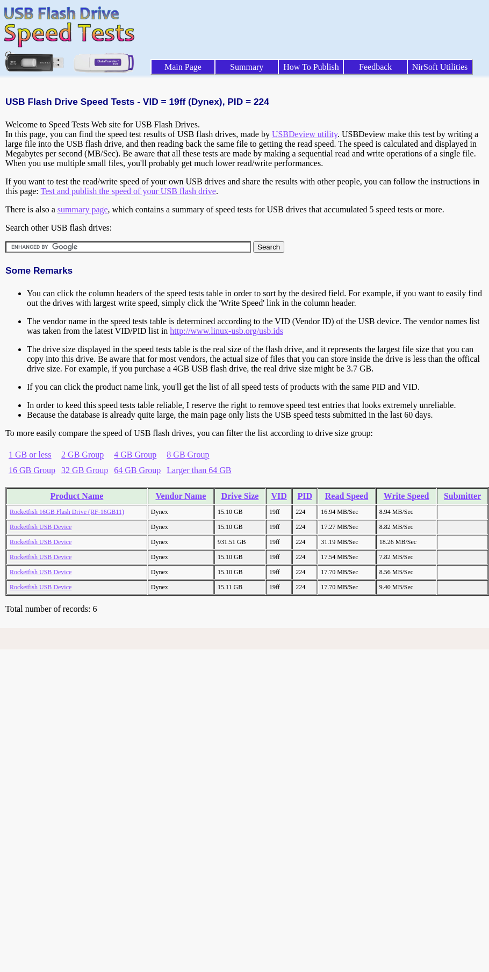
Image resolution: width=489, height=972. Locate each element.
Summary (246, 67)
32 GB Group (84, 470)
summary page (82, 209)
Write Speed (406, 496)
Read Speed (346, 496)
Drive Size (240, 496)
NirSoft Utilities (440, 67)
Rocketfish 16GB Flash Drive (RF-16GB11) (67, 512)
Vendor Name (180, 496)
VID (278, 496)
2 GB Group (82, 454)
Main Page (183, 67)
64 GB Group (137, 470)
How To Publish (311, 67)
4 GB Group (135, 454)
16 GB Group (32, 470)
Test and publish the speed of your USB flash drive (127, 191)
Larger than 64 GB (199, 470)
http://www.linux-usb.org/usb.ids (226, 330)
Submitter (462, 496)
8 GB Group (188, 454)
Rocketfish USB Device (40, 527)
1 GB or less (30, 454)
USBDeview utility (304, 134)
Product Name (76, 496)
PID (304, 496)
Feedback (375, 67)
